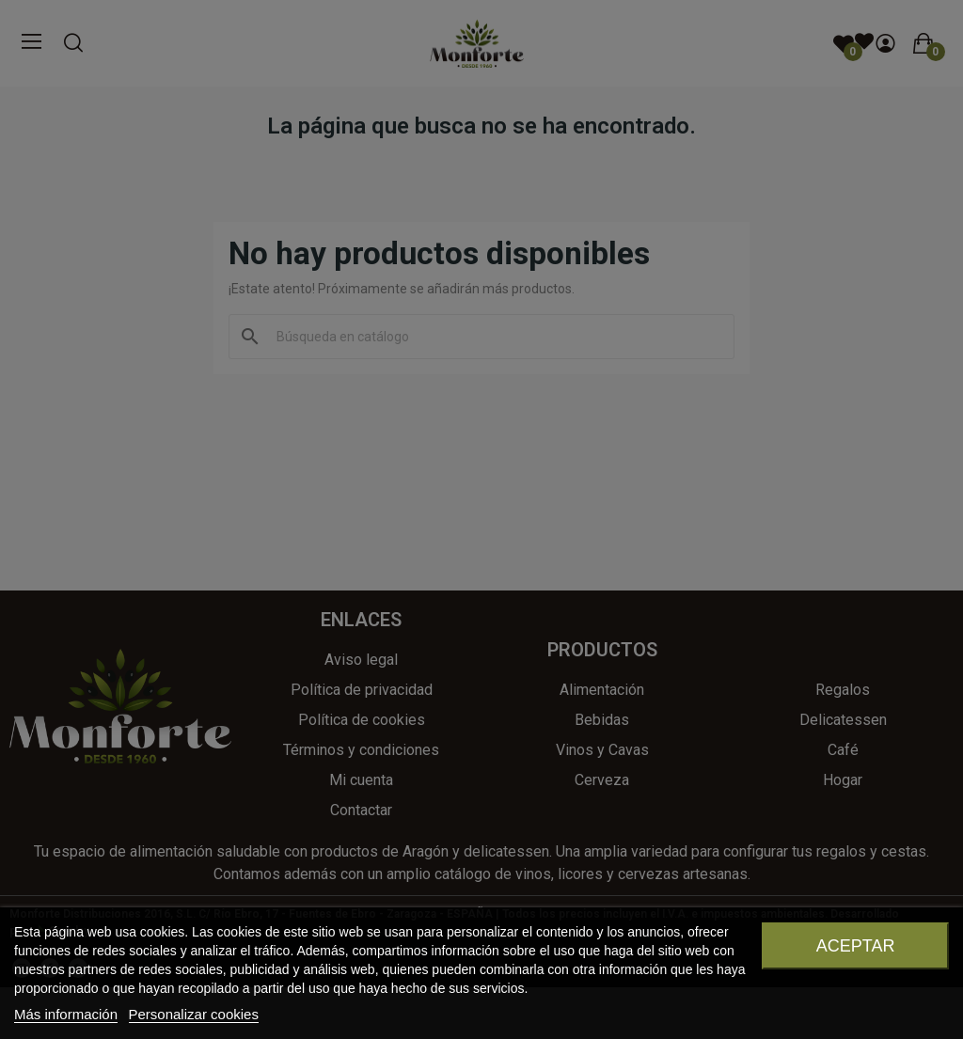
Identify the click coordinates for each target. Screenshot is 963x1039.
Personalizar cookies (194, 1014)
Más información (66, 1014)
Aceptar (855, 946)
